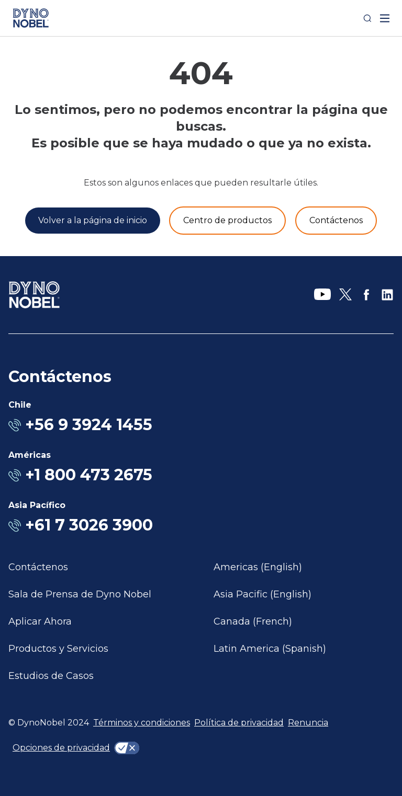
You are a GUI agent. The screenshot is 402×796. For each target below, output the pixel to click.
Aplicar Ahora (40, 621)
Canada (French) (253, 621)
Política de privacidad (239, 723)
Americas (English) (258, 567)
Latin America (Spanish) (270, 648)
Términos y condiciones (141, 723)
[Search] (367, 18)
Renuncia (308, 723)
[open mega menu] (384, 18)
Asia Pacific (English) (262, 594)
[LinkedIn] (387, 295)
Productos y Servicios (58, 648)
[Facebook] (366, 295)
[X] (345, 295)
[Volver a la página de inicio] (92, 220)
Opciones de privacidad (61, 748)
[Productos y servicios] (227, 220)
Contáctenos (38, 567)
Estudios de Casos (51, 676)
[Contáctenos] (336, 220)
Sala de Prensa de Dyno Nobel (79, 594)
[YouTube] (322, 295)
